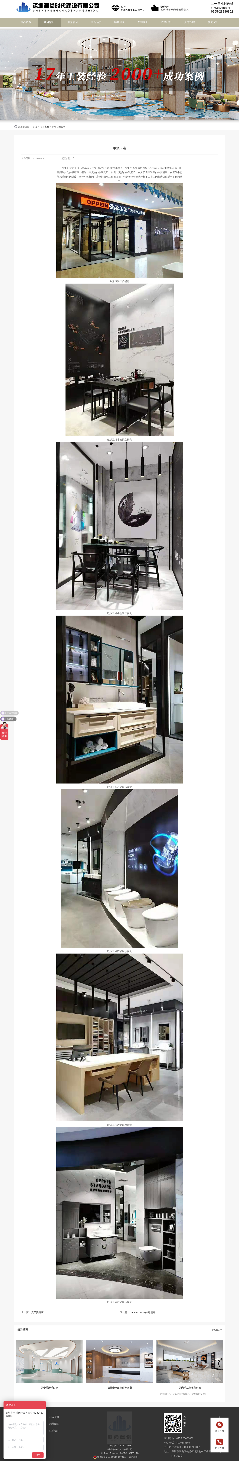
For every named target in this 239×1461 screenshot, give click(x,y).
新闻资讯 (213, 22)
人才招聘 (189, 22)
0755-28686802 (222, 11)
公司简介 (143, 22)
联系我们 (166, 22)
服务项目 (72, 22)
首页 (35, 126)
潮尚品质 (96, 22)
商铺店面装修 (58, 126)
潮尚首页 (26, 22)
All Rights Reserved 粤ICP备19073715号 (119, 1453)
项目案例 (49, 22)
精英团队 (119, 22)
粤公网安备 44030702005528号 (112, 1457)
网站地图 (133, 1457)
